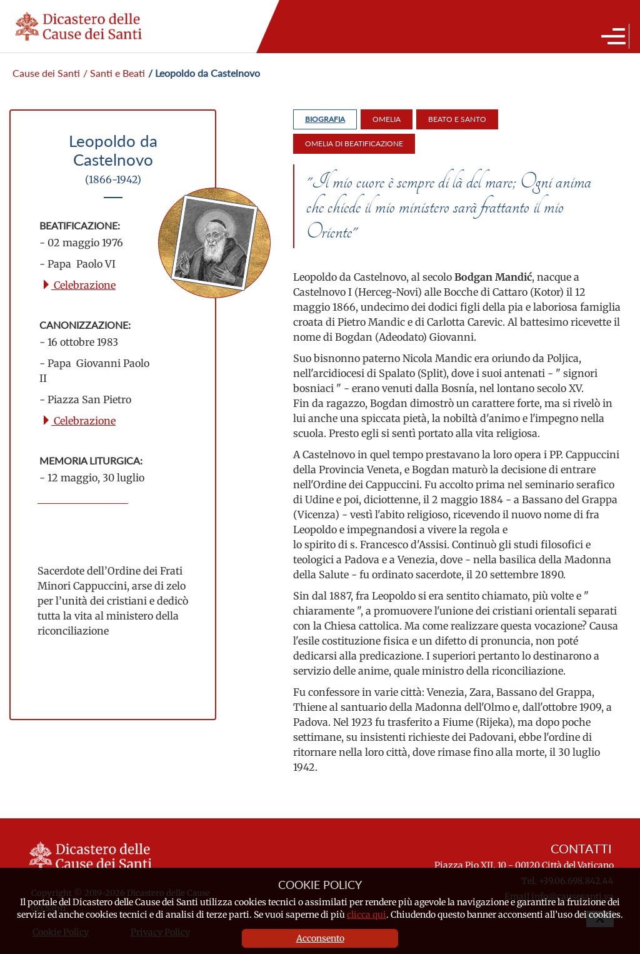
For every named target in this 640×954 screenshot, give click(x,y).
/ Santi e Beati (114, 73)
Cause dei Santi (46, 73)
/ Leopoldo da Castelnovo (204, 73)
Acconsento (320, 938)
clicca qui (366, 914)
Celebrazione (78, 285)
